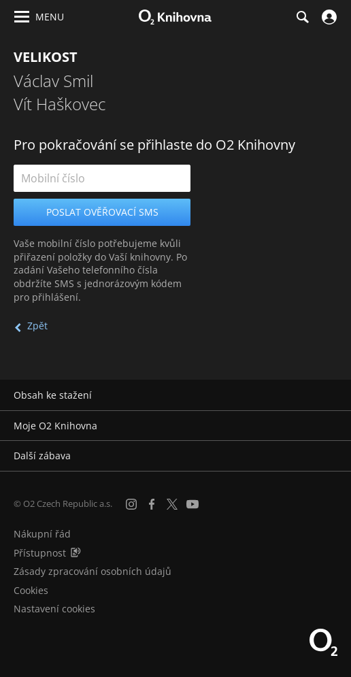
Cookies (31, 590)
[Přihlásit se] (327, 17)
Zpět (37, 325)
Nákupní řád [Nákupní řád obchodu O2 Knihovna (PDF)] (42, 533)
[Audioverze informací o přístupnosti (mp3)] (75, 553)
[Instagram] (131, 504)
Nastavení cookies (54, 608)
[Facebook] (151, 504)
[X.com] (172, 504)
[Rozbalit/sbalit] (332, 395)
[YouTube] (192, 504)
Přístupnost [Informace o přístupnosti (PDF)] (40, 552)
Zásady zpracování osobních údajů (92, 571)
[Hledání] (302, 17)
